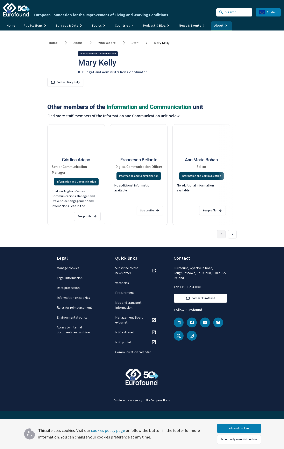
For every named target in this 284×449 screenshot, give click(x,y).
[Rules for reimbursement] (77, 307)
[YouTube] (205, 322)
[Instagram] (192, 336)
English (268, 12)
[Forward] (232, 234)
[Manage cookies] (77, 268)
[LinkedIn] (179, 322)
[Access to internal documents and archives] (77, 330)
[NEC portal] (136, 342)
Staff (135, 43)
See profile (87, 216)
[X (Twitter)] (179, 336)
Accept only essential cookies (239, 439)
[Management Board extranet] (136, 320)
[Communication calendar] (136, 352)
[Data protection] (77, 288)
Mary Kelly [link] (162, 43)
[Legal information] (77, 278)
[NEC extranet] (136, 332)
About (78, 43)
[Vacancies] (136, 283)
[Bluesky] (218, 322)
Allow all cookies (239, 428)
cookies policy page (108, 431)
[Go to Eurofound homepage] (16, 9)
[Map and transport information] (136, 305)
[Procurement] (136, 293)
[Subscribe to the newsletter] (136, 270)
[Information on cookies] (77, 297)
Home (11, 25)
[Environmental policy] (77, 317)
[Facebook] (192, 322)
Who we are (107, 43)
